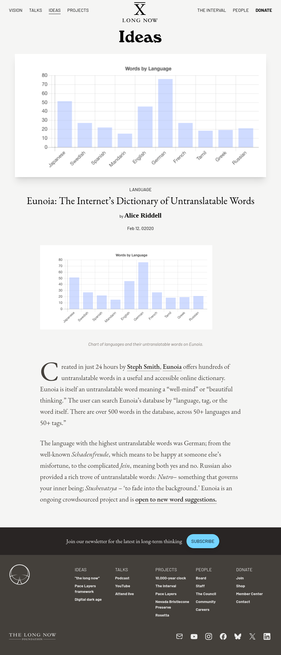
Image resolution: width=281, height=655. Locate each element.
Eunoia (172, 366)
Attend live (124, 593)
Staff (200, 585)
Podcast (122, 577)
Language (140, 189)
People (241, 10)
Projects (78, 10)
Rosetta (162, 615)
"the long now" (87, 577)
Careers (202, 609)
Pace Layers (165, 593)
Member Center (249, 593)
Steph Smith (143, 366)
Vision (15, 10)
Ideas (55, 10)
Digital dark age (88, 599)
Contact (243, 601)
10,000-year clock (170, 577)
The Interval (211, 10)
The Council (206, 593)
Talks (35, 10)
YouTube (122, 585)
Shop (240, 585)
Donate (263, 10)
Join (240, 577)
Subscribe (202, 541)
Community (206, 601)
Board (201, 577)
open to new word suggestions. (175, 499)
